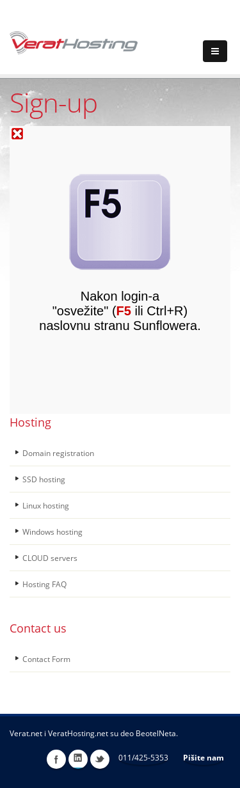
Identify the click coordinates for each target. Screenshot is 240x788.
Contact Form (46, 659)
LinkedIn (78, 759)
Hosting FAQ (44, 584)
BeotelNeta (156, 733)
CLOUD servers (49, 558)
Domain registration (58, 453)
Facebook (56, 759)
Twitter (99, 759)
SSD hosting (43, 479)
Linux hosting (45, 505)
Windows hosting (52, 531)
